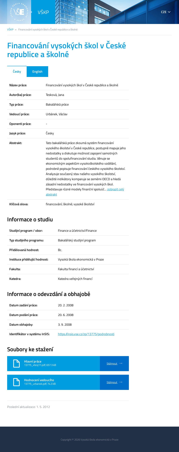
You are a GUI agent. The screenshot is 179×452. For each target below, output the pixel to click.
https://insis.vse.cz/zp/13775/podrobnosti (86, 334)
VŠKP (43, 12)
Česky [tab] (17, 71)
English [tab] (37, 71)
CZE (163, 11)
